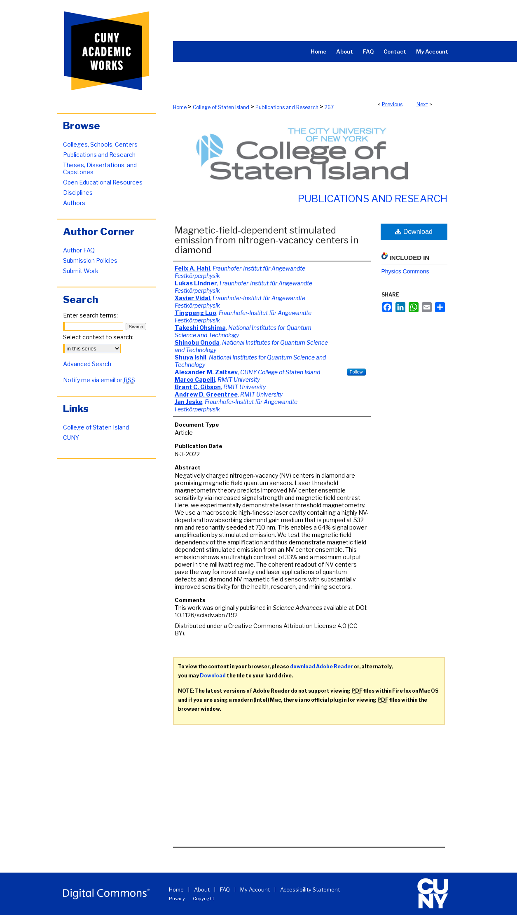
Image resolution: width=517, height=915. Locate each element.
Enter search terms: (90, 315)
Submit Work (80, 270)
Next (422, 104)
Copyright (203, 898)
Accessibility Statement (310, 889)
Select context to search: (98, 337)
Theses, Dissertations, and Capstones (100, 168)
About (202, 889)
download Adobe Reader (321, 666)
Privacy (177, 898)
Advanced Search (87, 363)
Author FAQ (79, 250)
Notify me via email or (99, 379)
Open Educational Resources (103, 182)
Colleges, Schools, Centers (100, 144)
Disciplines (78, 192)
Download (414, 231)
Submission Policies (90, 260)
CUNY (71, 437)
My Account (255, 889)
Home (180, 107)
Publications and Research (286, 107)
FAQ (225, 889)
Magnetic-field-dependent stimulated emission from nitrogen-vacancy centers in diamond (266, 240)
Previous (392, 104)
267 (329, 107)
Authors (74, 202)
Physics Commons (405, 271)
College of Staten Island (221, 107)
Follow (356, 371)
